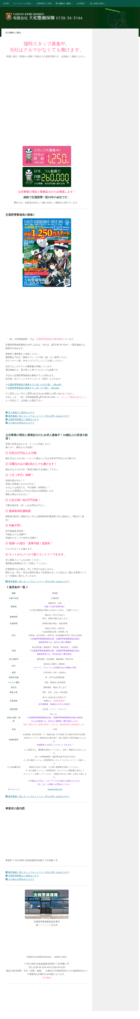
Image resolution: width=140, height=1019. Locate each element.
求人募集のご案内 (63, 3)
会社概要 (80, 3)
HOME (6, 3)
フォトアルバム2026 (21, 3)
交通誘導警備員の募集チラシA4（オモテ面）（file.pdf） (35, 384)
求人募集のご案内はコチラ (19, 412)
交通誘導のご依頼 (44, 3)
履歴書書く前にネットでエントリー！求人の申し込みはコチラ (37, 416)
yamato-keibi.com (54, 789)
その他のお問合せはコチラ (19, 423)
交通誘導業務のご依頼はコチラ (22, 419)
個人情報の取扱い (97, 3)
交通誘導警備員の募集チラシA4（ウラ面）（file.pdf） (34, 388)
